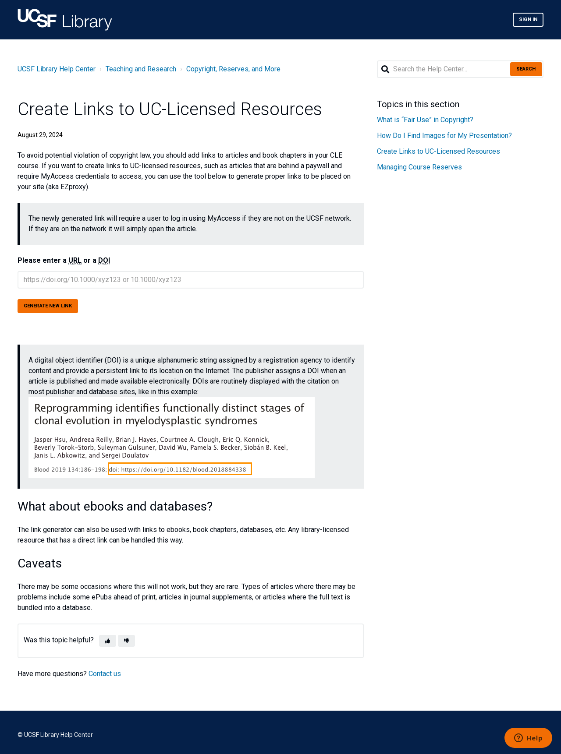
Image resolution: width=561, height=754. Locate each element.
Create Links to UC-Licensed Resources (438, 151)
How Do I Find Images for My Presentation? (444, 135)
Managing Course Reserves (419, 167)
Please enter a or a (64, 260)
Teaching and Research (141, 69)
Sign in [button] (528, 19)
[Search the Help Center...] (460, 69)
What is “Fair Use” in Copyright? (425, 120)
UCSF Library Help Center (57, 69)
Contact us (105, 673)
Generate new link (48, 306)
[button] (107, 641)
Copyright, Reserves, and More (233, 69)
